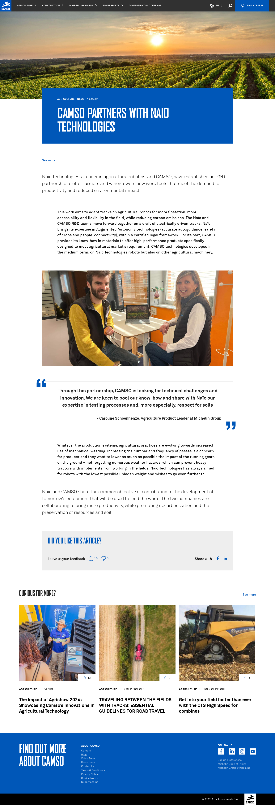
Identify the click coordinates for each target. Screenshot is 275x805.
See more (48, 160)
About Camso (90, 746)
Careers (86, 750)
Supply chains (89, 782)
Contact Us (87, 766)
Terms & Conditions (93, 770)
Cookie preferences (230, 760)
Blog (84, 754)
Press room (88, 762)
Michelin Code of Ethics (232, 764)
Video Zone (88, 758)
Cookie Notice (89, 778)
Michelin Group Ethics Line (234, 768)
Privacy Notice (90, 774)
